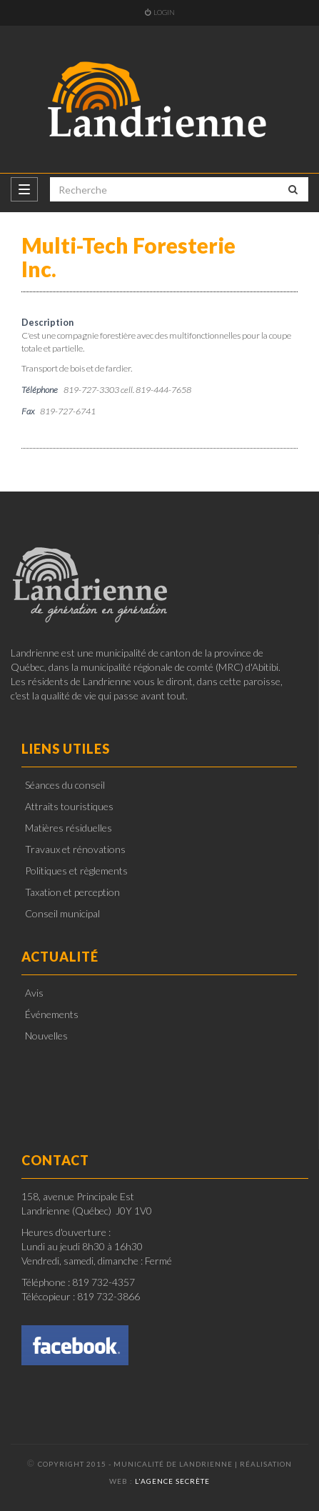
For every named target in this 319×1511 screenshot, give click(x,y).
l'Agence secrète (172, 1481)
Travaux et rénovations (75, 849)
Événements (52, 1014)
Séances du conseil (65, 785)
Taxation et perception (72, 892)
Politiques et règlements (76, 870)
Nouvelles (46, 1035)
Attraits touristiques (69, 806)
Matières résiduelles (68, 828)
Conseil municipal (62, 913)
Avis (34, 993)
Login (160, 12)
